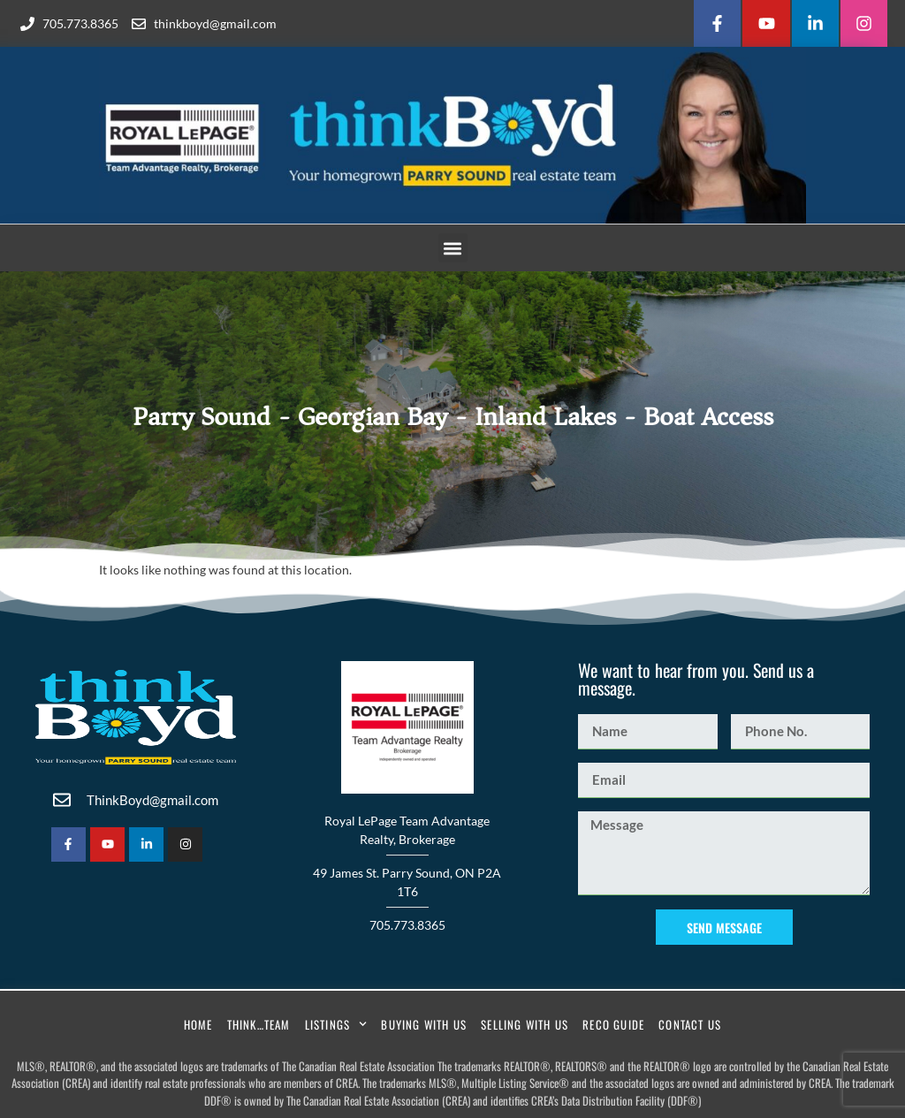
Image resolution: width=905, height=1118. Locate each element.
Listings (336, 1024)
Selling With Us (524, 1024)
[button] (453, 247)
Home (198, 1024)
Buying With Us (424, 1024)
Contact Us (689, 1024)
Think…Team (259, 1024)
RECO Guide (613, 1024)
